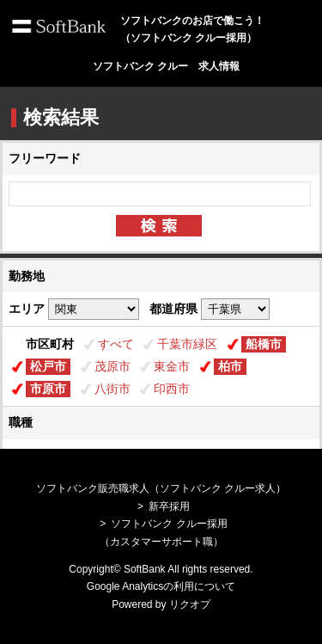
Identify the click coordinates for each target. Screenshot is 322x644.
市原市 (48, 389)
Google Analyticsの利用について (161, 586)
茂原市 (112, 366)
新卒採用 (169, 506)
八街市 (112, 389)
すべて (116, 344)
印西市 (172, 389)
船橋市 (264, 344)
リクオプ (189, 604)
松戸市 (48, 366)
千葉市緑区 (187, 344)
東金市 (172, 366)
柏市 (230, 366)
